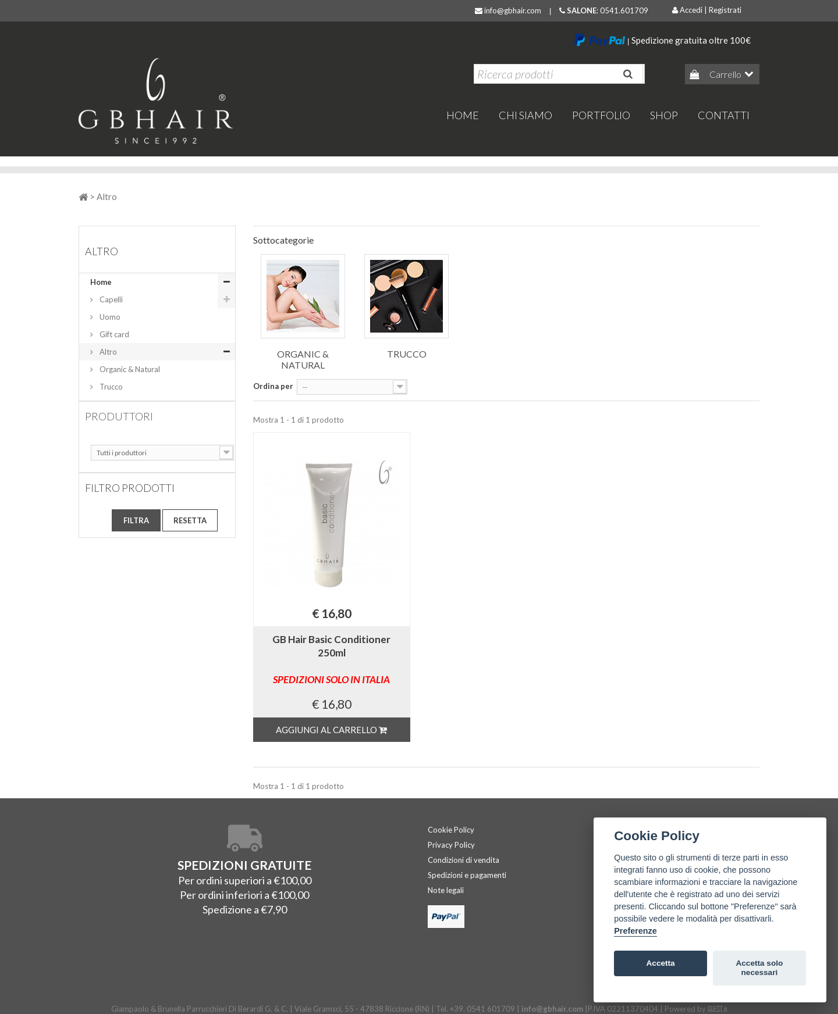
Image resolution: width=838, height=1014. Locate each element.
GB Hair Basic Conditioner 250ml (331, 659)
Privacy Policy (451, 844)
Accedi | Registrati (706, 10)
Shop (664, 115)
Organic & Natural (129, 369)
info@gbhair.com (508, 10)
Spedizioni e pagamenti (467, 875)
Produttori (119, 416)
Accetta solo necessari (759, 968)
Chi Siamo (525, 115)
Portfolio (601, 115)
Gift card (113, 334)
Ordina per (273, 386)
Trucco (110, 386)
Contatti (724, 115)
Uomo (109, 317)
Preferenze (635, 931)
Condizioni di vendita (463, 860)
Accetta (661, 963)
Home (101, 282)
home (462, 115)
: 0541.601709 (603, 10)
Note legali (446, 890)
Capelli (110, 299)
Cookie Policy (451, 829)
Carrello (724, 74)
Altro (107, 351)
